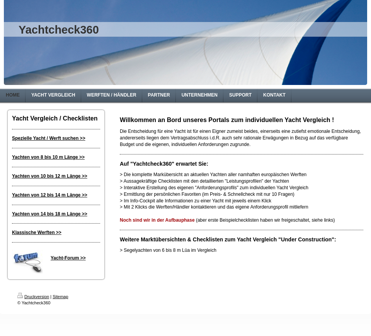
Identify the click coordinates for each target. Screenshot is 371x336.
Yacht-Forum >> (68, 258)
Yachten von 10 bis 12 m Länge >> (49, 176)
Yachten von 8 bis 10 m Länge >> (48, 157)
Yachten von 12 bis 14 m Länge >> (49, 195)
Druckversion (33, 296)
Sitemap (60, 296)
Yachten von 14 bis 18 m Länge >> (49, 214)
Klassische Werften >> (36, 232)
